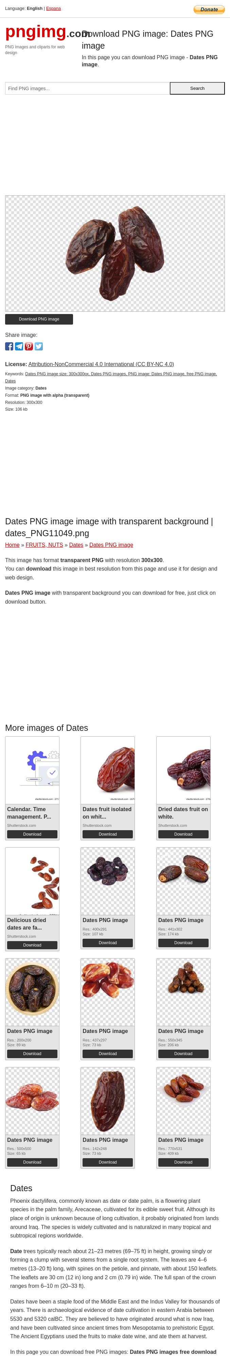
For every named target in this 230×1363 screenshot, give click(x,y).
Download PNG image (39, 319)
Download (32, 834)
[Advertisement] (115, 147)
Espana (53, 8)
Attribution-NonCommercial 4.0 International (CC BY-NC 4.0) (101, 364)
